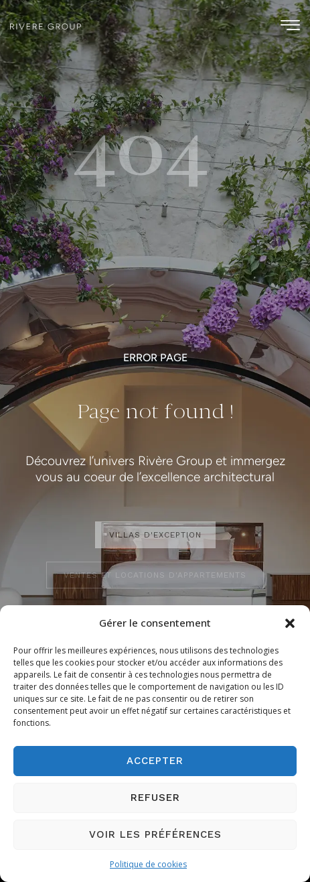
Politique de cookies (148, 864)
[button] (290, 623)
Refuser (155, 798)
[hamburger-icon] (290, 27)
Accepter (155, 761)
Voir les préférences (155, 834)
